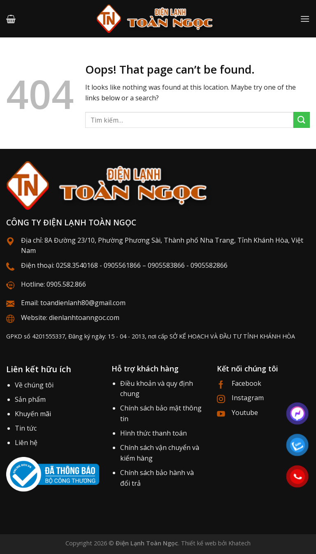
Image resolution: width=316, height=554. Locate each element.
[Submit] (301, 120)
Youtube (245, 412)
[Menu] (305, 19)
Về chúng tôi (34, 384)
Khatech (239, 543)
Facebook (246, 383)
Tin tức (26, 428)
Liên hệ (26, 442)
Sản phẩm (30, 399)
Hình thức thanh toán (153, 433)
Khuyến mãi (33, 413)
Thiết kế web (198, 543)
